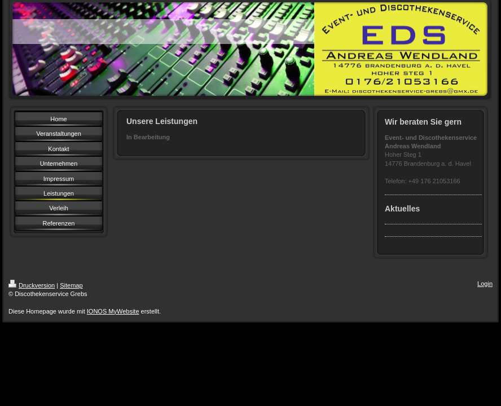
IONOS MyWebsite (113, 311)
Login (485, 283)
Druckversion (31, 285)
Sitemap (71, 285)
